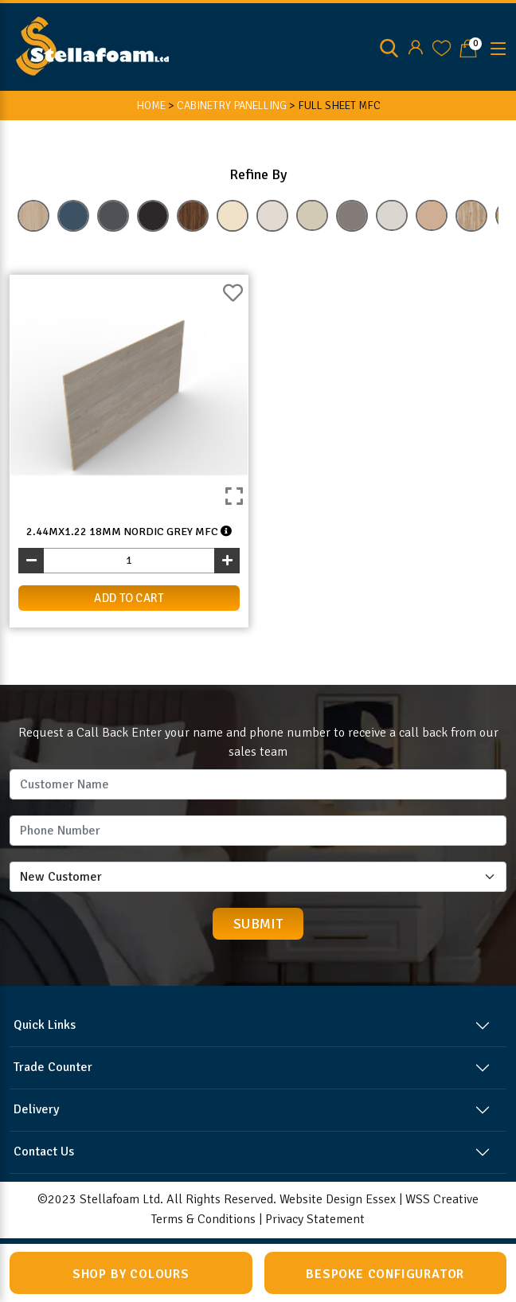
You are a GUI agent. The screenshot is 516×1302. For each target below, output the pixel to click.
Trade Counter (53, 1067)
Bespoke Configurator (385, 1274)
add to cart (129, 598)
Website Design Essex (338, 1199)
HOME (151, 105)
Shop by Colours (131, 1274)
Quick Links (45, 1025)
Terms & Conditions (203, 1219)
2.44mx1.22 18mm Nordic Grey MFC (129, 531)
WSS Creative (442, 1199)
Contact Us (44, 1151)
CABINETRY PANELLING (232, 105)
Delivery (36, 1109)
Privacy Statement (315, 1219)
